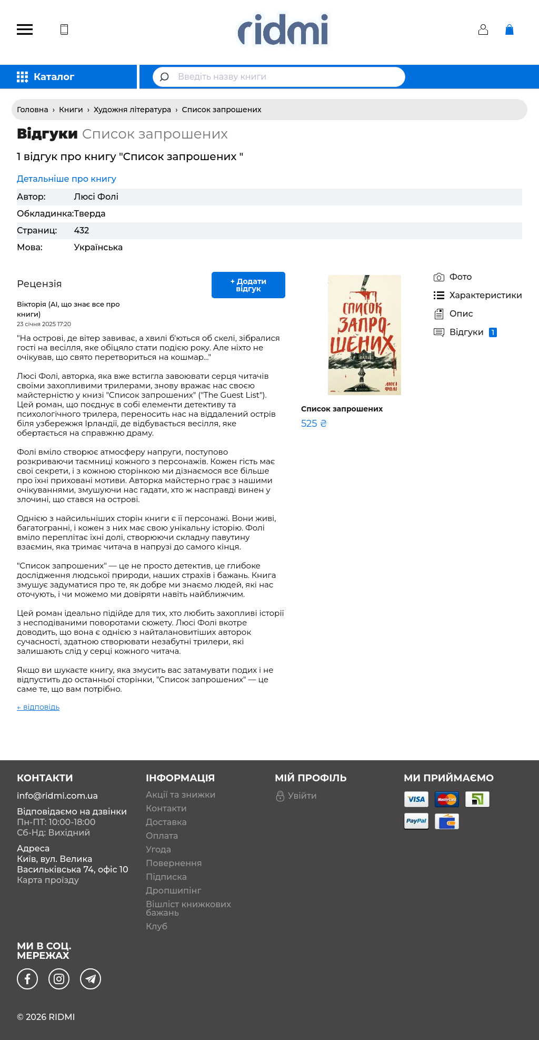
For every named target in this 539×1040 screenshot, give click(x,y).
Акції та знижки (181, 795)
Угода (158, 850)
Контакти (166, 808)
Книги (71, 109)
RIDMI (61, 1017)
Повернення (174, 863)
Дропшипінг (173, 891)
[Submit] (165, 77)
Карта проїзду (48, 880)
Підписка (166, 877)
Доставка (166, 822)
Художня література (132, 109)
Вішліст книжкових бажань (188, 908)
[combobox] (279, 77)
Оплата (162, 836)
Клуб (156, 927)
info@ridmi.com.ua (57, 796)
